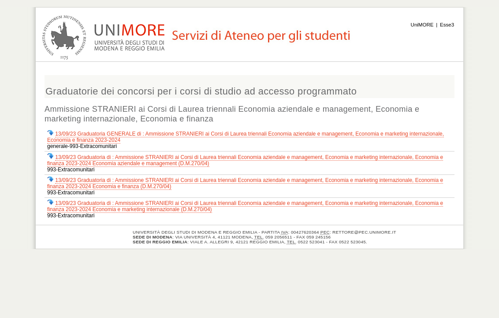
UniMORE (422, 24)
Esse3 (447, 24)
